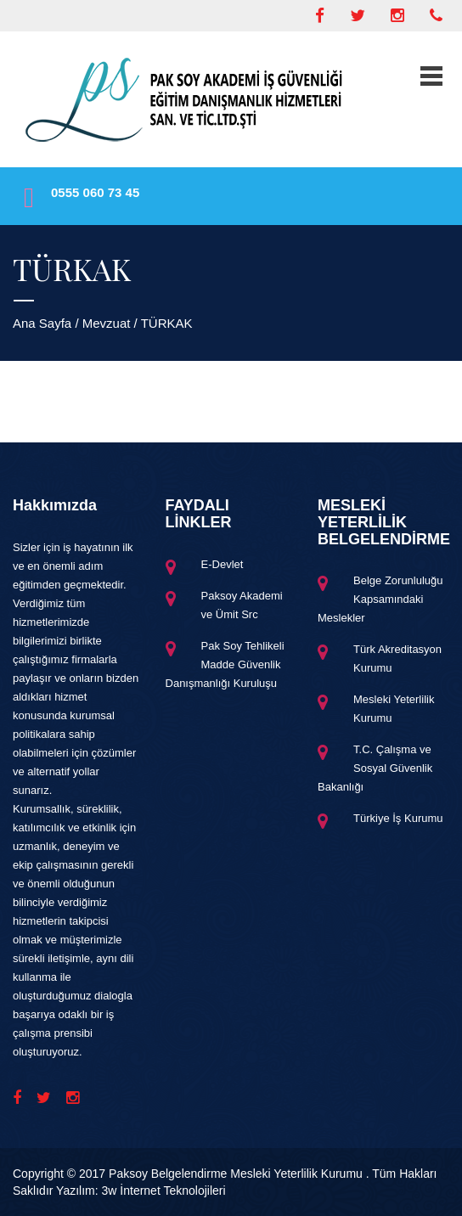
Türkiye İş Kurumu (397, 818)
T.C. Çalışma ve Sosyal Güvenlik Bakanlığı (375, 768)
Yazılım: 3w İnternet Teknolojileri (140, 1190)
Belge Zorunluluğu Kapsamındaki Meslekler (380, 599)
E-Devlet (222, 564)
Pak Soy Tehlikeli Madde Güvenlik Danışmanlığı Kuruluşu (225, 664)
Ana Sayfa (42, 323)
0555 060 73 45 (95, 192)
